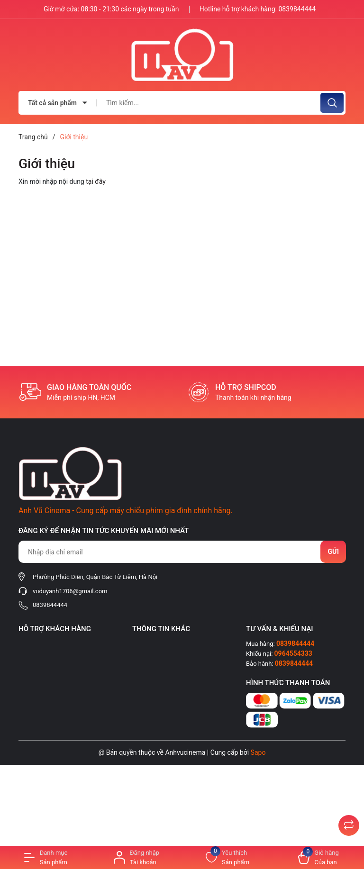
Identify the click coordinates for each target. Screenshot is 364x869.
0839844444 (297, 9)
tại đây (96, 181)
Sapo (258, 752)
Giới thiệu (46, 164)
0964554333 (293, 653)
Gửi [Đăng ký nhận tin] (333, 551)
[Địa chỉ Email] (182, 552)
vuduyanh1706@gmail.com (70, 591)
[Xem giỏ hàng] (318, 857)
